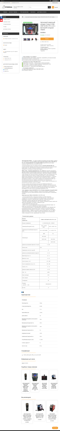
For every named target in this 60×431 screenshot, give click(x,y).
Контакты (33, 12)
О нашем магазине (7, 24)
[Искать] (49, 7)
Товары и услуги (6, 19)
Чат (55, 427)
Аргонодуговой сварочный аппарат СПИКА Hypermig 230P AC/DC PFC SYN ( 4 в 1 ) (35, 387)
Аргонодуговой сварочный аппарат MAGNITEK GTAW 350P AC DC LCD (54, 386)
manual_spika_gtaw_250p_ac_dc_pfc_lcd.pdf (32, 354)
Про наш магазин (24, 12)
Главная (5, 12)
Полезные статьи (6, 21)
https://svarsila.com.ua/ (8, 66)
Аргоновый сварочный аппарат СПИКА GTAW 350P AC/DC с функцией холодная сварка (52, 416)
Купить (47, 38)
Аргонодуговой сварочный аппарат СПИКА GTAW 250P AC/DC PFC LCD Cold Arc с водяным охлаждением (26, 387)
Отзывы (4, 26)
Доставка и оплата (41, 12)
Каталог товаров (13, 12)
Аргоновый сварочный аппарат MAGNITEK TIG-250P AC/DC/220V (44, 386)
